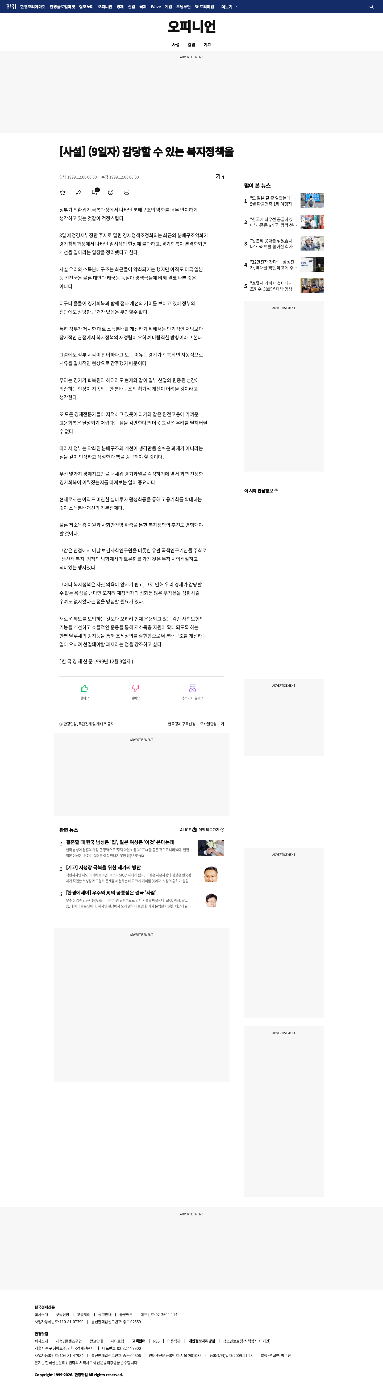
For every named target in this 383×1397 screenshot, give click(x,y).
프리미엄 (206, 6)
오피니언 (105, 6)
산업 (131, 6)
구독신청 (62, 1314)
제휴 (59, 1341)
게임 (168, 6)
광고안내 (104, 1314)
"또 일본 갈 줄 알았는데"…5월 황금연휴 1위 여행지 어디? (273, 204)
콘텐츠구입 (73, 1341)
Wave (155, 6)
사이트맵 (117, 1341)
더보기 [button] (226, 6)
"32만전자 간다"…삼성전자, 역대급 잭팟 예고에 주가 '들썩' (273, 267)
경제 (120, 6)
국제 (143, 6)
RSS (156, 1341)
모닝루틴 (183, 6)
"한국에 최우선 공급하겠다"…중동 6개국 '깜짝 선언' (271, 225)
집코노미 (86, 6)
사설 (175, 44)
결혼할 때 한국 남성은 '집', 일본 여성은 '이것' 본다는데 (120, 842)
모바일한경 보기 (212, 723)
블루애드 (126, 1314)
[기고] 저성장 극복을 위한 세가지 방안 (103, 867)
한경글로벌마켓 (62, 6)
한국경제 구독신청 (181, 723)
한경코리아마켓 (32, 6)
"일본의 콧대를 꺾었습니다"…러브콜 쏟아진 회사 (271, 243)
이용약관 (174, 1341)
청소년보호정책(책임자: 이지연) (246, 1341)
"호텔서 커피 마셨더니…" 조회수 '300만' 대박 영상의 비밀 (273, 289)
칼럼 (191, 44)
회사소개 (41, 1314)
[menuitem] (62, 192)
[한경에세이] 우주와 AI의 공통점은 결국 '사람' (111, 892)
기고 (207, 44)
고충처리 (83, 1314)
